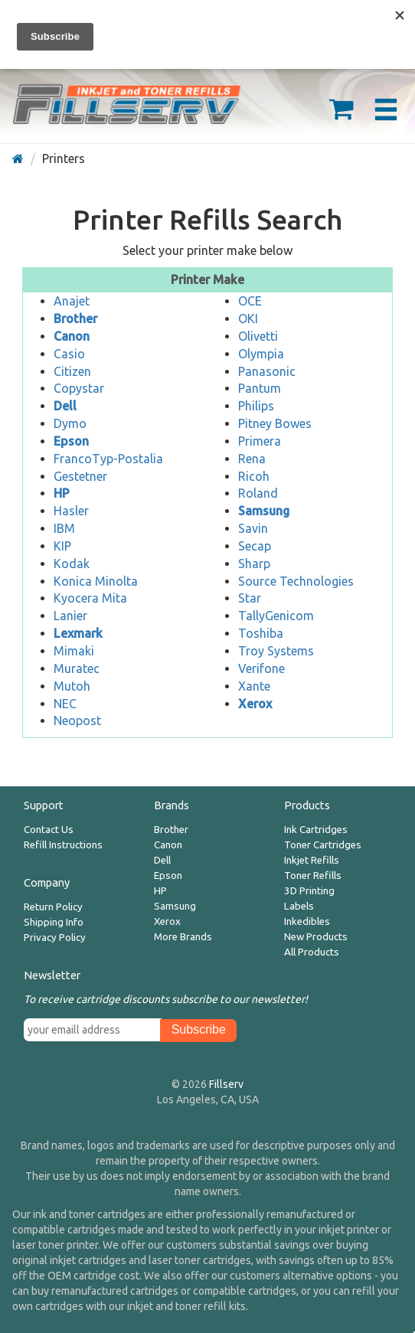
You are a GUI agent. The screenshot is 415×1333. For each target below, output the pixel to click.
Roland (258, 493)
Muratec (77, 668)
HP (160, 891)
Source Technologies (296, 581)
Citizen (72, 371)
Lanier (70, 615)
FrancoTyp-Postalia (108, 459)
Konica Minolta (96, 581)
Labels (299, 906)
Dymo (70, 423)
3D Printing (309, 891)
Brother (171, 829)
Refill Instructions (63, 845)
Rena (252, 459)
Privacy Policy (55, 937)
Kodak (72, 563)
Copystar (79, 388)
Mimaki (74, 651)
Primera (259, 441)
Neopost (77, 720)
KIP (62, 546)
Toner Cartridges (322, 845)
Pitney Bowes (275, 423)
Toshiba (260, 633)
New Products (316, 937)
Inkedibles (307, 921)
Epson (168, 875)
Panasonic (267, 371)
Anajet (72, 301)
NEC (65, 704)
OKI (248, 318)
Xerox (167, 921)
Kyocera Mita (90, 598)
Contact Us (49, 829)
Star (249, 598)
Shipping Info (53, 922)
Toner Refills (312, 875)
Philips (256, 406)
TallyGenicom (276, 615)
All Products (311, 952)
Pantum (259, 388)
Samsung (175, 906)
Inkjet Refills (311, 860)
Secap (254, 546)
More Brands (183, 937)
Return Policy (53, 907)
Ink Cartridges (316, 829)
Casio (69, 354)
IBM (64, 528)
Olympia (261, 354)
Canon (168, 845)
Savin (253, 528)
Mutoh (72, 686)
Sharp (254, 563)
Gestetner (80, 476)
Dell (162, 860)
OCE (250, 301)
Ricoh (254, 476)
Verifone (261, 668)
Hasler (71, 511)
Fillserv (226, 1084)
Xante (254, 686)
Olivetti (258, 336)
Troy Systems (276, 651)
